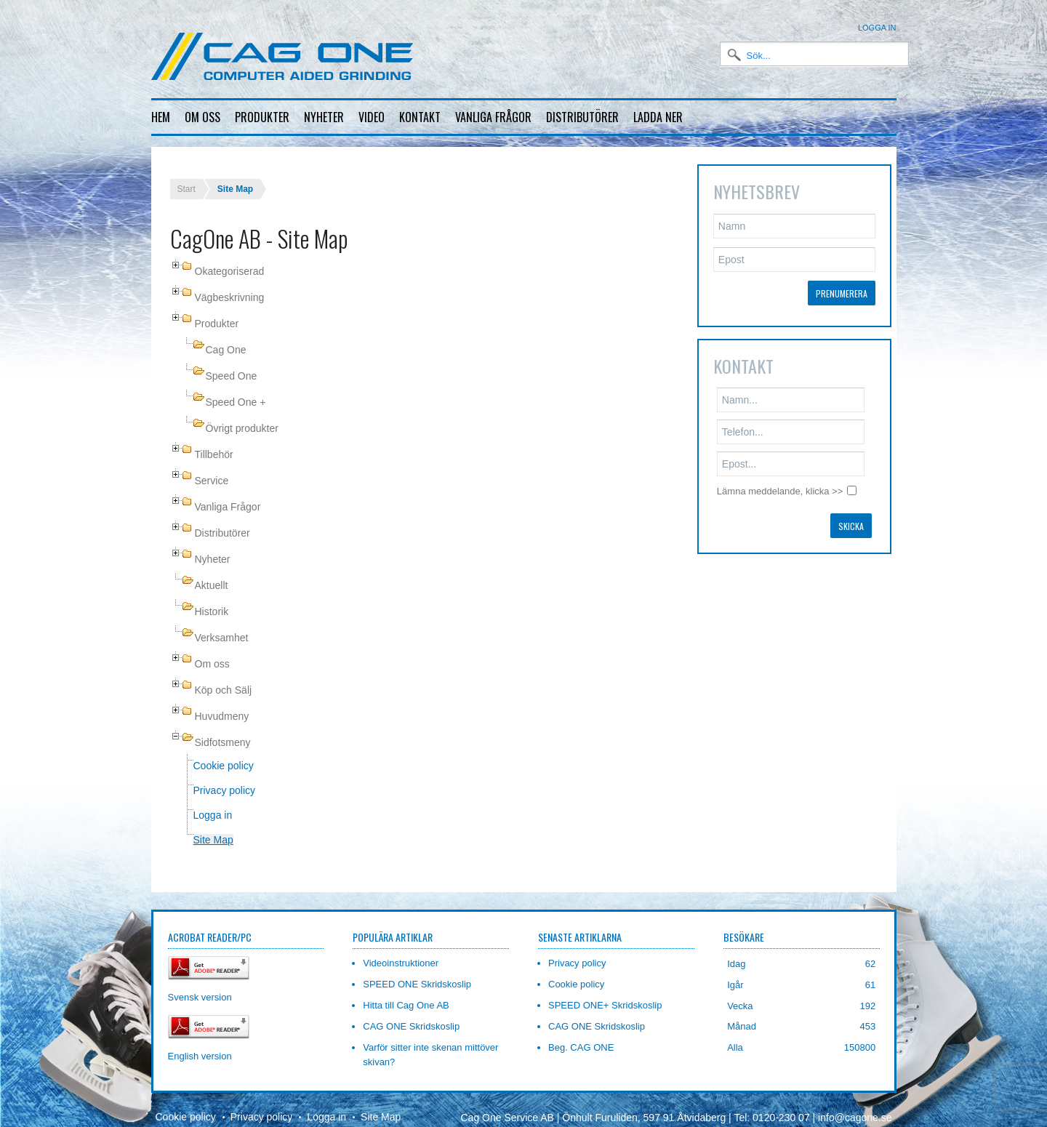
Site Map (213, 828)
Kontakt (420, 117)
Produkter (262, 117)
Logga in (877, 27)
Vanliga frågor (493, 117)
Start (186, 177)
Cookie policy (223, 754)
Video (371, 117)
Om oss (202, 117)
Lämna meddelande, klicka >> (780, 479)
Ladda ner (658, 117)
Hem (160, 117)
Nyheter (324, 117)
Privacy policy (224, 779)
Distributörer (582, 117)
